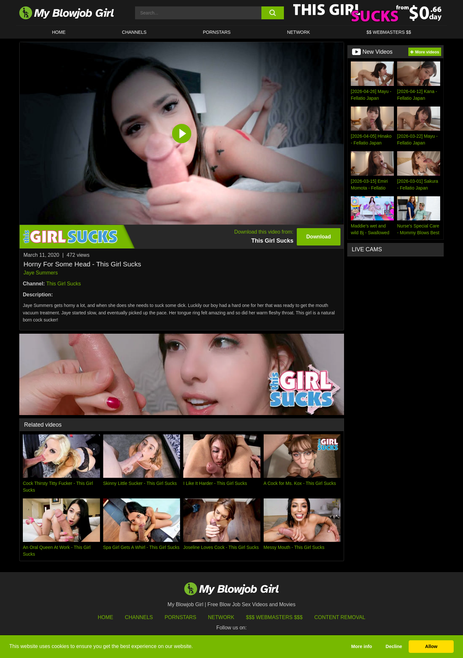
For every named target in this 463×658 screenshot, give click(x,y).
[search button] (272, 12)
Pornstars (180, 617)
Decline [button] (394, 646)
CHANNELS (134, 32)
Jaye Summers (40, 272)
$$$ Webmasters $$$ (274, 617)
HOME (59, 32)
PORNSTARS (217, 32)
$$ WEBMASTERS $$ (389, 32)
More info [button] (361, 646)
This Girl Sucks (63, 283)
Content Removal (340, 617)
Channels (139, 617)
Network (298, 32)
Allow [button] (431, 646)
